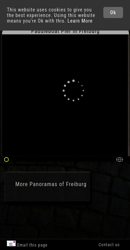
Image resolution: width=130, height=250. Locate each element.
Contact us (109, 244)
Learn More (80, 21)
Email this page (27, 244)
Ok (113, 12)
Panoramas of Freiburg (58, 184)
